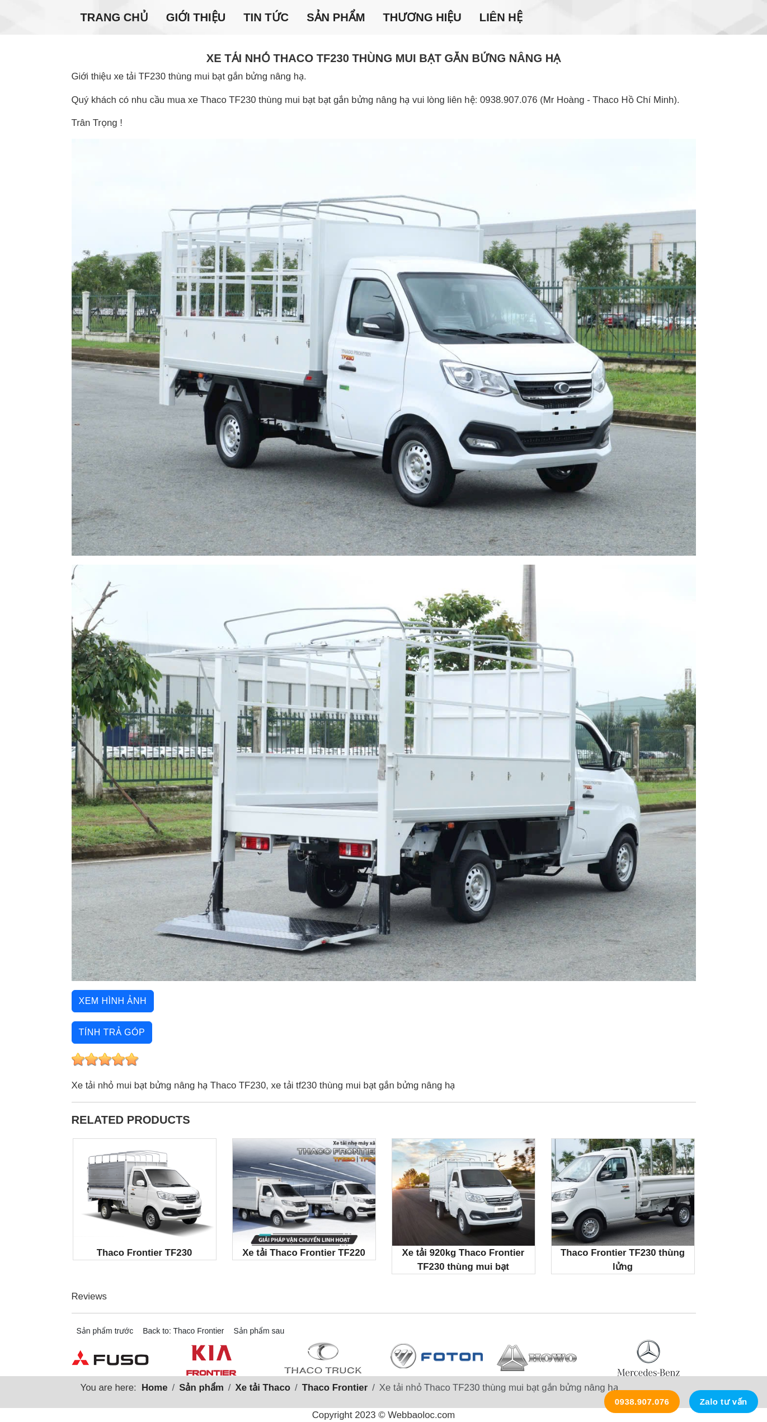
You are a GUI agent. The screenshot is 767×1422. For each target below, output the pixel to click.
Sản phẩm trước (105, 1330)
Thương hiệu (422, 17)
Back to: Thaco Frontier (183, 1330)
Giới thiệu (195, 17)
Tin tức (266, 17)
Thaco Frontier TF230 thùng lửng (623, 1205)
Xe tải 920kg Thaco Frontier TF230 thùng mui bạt (463, 1205)
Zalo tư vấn (723, 1401)
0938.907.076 (642, 1401)
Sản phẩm (336, 17)
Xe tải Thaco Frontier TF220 (304, 1198)
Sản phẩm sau (258, 1330)
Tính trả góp (112, 1032)
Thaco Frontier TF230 (144, 1198)
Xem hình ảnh (113, 1001)
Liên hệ (501, 17)
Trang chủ (114, 17)
